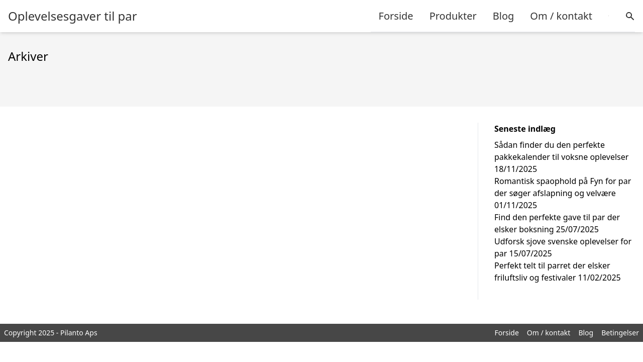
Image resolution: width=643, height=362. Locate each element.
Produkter (453, 16)
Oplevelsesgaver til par (72, 16)
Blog (503, 16)
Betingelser (620, 332)
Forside (396, 16)
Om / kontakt (561, 16)
